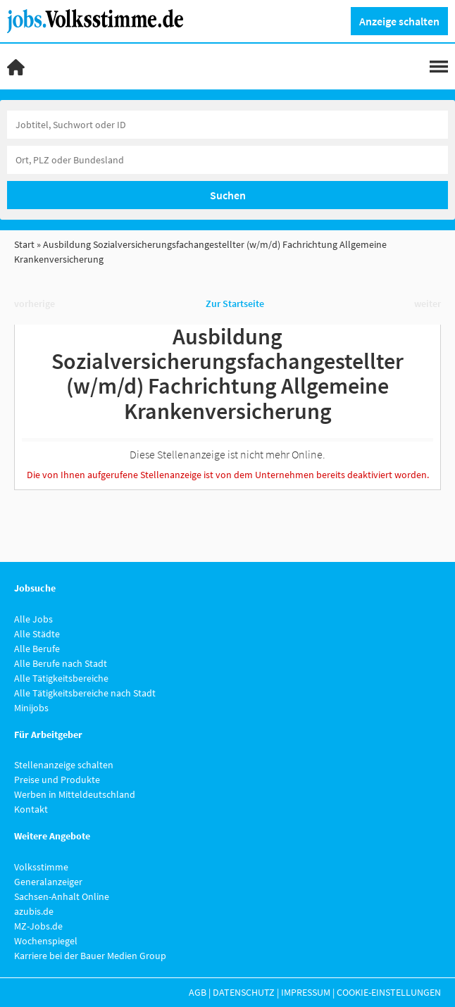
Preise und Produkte (57, 779)
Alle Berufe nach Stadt (60, 663)
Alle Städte (37, 633)
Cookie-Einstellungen (389, 992)
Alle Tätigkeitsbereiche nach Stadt (85, 693)
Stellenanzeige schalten (63, 764)
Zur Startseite (235, 303)
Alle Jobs (33, 619)
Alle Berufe (37, 648)
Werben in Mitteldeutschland (74, 794)
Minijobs (31, 707)
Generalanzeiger (48, 881)
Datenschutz (244, 992)
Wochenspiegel (45, 940)
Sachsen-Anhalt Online (61, 896)
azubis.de (34, 911)
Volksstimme (41, 867)
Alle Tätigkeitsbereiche (61, 678)
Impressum (305, 992)
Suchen (228, 195)
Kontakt (31, 809)
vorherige (34, 303)
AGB (197, 992)
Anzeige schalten (399, 21)
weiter (427, 303)
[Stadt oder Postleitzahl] (227, 160)
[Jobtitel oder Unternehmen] (227, 125)
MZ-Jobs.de (38, 926)
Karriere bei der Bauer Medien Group (90, 955)
